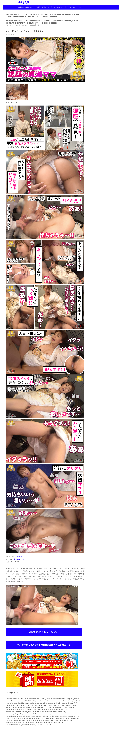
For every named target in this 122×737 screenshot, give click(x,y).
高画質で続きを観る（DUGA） (44, 632)
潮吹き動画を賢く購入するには (52, 7)
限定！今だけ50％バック (73, 7)
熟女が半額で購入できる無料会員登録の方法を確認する (43, 645)
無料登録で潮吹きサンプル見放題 (29, 7)
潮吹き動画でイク (27, 2)
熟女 (7, 564)
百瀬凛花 (19, 556)
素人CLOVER (19, 559)
